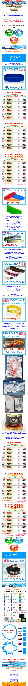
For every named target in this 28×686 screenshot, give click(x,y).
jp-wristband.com (14, 670)
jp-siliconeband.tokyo (14, 677)
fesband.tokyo (14, 673)
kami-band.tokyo (14, 674)
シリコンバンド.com (14, 679)
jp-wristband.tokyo (14, 671)
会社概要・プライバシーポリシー (14, 685)
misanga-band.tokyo (14, 675)
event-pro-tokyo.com (14, 681)
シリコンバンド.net (14, 680)
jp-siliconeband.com (14, 676)
